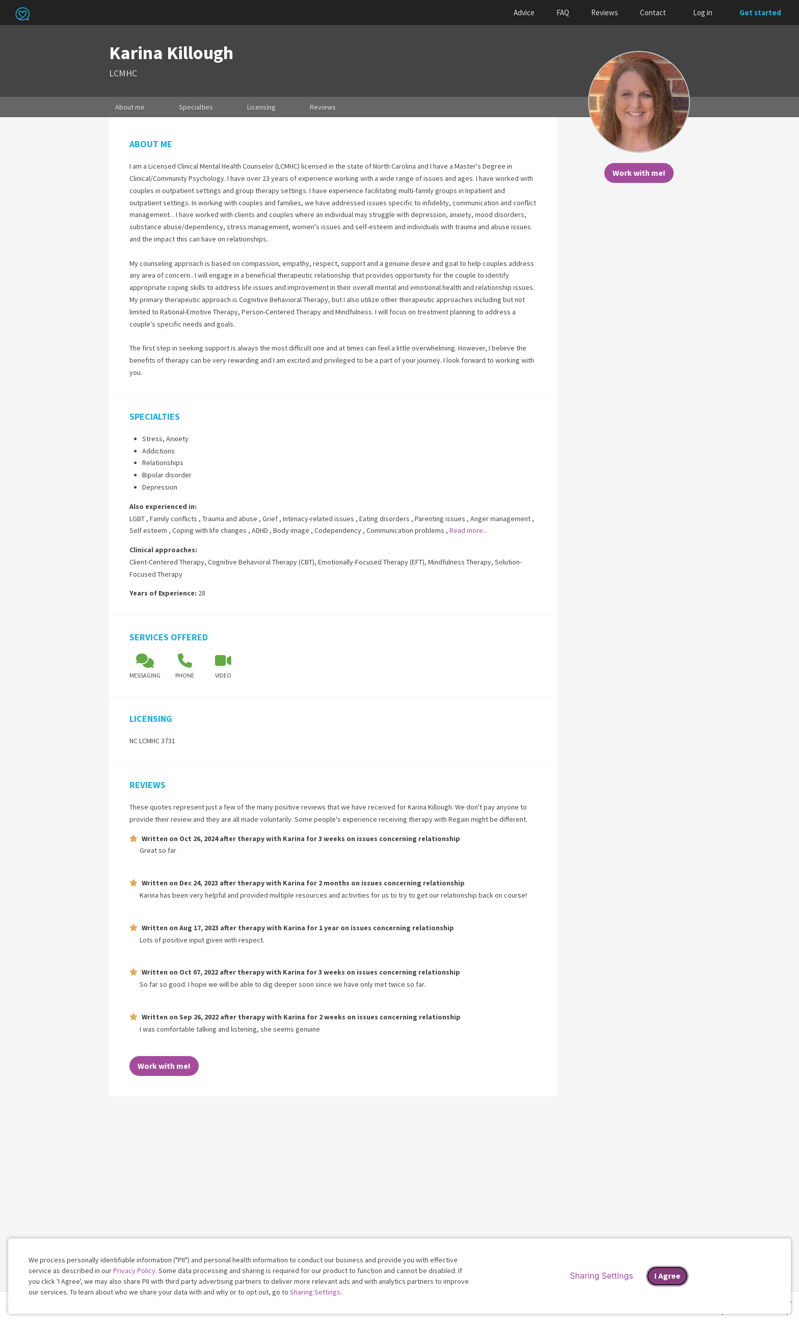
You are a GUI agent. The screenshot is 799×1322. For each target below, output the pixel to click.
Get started (760, 12)
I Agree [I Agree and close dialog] (667, 1276)
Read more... (468, 530)
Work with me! (638, 173)
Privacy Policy (134, 1270)
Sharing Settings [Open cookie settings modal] (601, 1276)
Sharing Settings (315, 1292)
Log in (702, 12)
